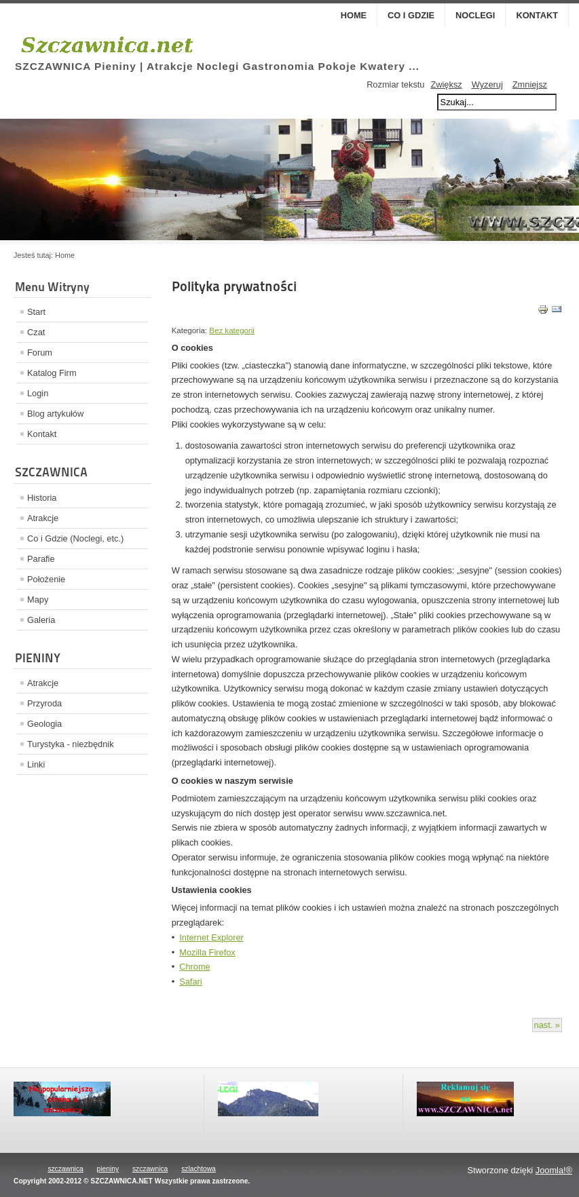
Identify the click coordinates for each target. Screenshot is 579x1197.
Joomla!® (554, 1170)
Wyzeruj (487, 84)
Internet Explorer (211, 937)
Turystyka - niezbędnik (70, 744)
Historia (41, 498)
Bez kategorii (232, 330)
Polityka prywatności (234, 286)
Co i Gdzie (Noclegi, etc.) (75, 538)
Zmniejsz (529, 84)
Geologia (44, 724)
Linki (36, 764)
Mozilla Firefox (207, 952)
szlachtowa (198, 1169)
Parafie (41, 559)
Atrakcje (42, 518)
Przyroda (44, 703)
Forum (39, 352)
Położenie (46, 579)
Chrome (194, 967)
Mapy (37, 599)
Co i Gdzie (411, 15)
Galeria (41, 620)
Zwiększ (446, 84)
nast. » (547, 1025)
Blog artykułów (55, 413)
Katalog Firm (52, 373)
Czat (36, 332)
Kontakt (537, 15)
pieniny (108, 1169)
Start (36, 312)
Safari (190, 981)
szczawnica (65, 1169)
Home (354, 15)
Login (37, 393)
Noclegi (475, 15)
